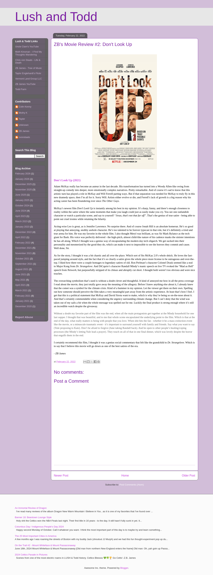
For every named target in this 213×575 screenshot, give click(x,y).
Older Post (188, 475)
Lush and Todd (56, 17)
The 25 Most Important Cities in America (35, 536)
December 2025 (23, 184)
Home (125, 475)
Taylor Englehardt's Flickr (28, 73)
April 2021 (20, 285)
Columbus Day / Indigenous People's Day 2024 (39, 526)
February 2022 (23, 242)
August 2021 (21, 269)
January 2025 (22, 200)
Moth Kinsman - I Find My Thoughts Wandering (28, 53)
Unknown (24, 125)
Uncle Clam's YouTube (27, 46)
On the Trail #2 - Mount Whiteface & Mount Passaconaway (45, 545)
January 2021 (22, 301)
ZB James (24, 131)
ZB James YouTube (25, 84)
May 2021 (20, 279)
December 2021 (23, 248)
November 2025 (23, 189)
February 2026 (23, 173)
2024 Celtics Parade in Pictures (31, 554)
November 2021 (23, 253)
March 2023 (21, 221)
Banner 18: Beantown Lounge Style (33, 517)
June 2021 (20, 274)
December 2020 (23, 306)
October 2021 (22, 258)
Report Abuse (24, 317)
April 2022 (20, 237)
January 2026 (22, 179)
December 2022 (23, 232)
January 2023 (22, 226)
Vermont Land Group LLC (28, 78)
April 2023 (20, 216)
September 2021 (24, 263)
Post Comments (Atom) (132, 484)
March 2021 (21, 290)
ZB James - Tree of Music (28, 68)
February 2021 (23, 295)
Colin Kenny (25, 106)
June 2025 (20, 194)
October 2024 (22, 205)
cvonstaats (24, 137)
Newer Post (61, 475)
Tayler (22, 119)
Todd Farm (20, 89)
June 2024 (20, 210)
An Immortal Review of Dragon (31, 508)
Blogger (124, 568)
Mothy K (23, 112)
